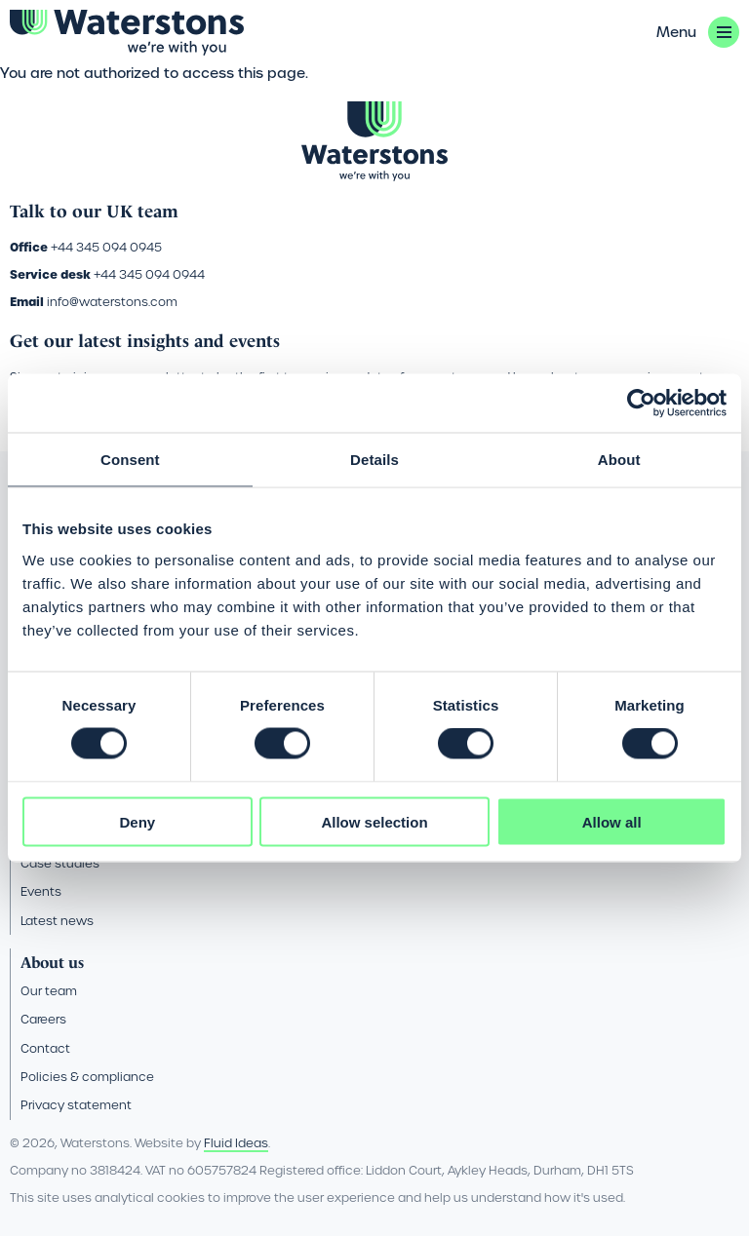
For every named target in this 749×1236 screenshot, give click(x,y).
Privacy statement (76, 1105)
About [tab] (619, 459)
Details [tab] (374, 459)
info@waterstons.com (112, 301)
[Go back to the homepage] (127, 33)
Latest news (57, 920)
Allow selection (374, 821)
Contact (45, 1048)
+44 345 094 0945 (106, 247)
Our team (48, 991)
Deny (137, 821)
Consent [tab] (130, 459)
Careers (43, 1019)
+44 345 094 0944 (149, 274)
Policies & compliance (87, 1076)
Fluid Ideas (236, 1143)
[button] (697, 32)
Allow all (612, 821)
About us (52, 962)
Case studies (59, 863)
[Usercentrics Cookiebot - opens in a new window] (641, 403)
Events (40, 891)
